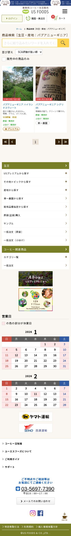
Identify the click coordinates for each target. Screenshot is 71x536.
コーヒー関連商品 (15, 249)
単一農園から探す (13, 198)
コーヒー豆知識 (13, 443)
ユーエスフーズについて (18, 451)
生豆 (6, 165)
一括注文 (9, 265)
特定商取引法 (12, 527)
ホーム (19, 29)
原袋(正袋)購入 (12, 215)
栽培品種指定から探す (16, 206)
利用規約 (29, 527)
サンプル (9, 223)
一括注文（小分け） (15, 240)
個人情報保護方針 (48, 527)
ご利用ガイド (12, 459)
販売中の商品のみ (18, 59)
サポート (10, 466)
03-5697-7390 (37, 489)
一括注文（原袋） (13, 231)
